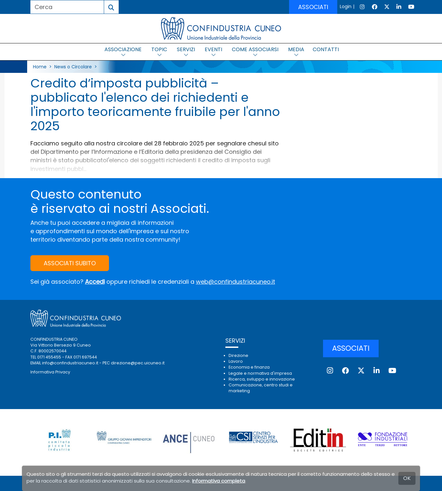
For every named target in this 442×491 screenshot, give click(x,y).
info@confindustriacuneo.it (70, 363)
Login (345, 6)
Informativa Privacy (50, 372)
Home (40, 66)
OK (407, 478)
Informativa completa (218, 480)
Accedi (95, 282)
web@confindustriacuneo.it (235, 282)
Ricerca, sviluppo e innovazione (262, 379)
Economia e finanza (249, 367)
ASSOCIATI (313, 7)
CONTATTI (326, 49)
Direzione (238, 355)
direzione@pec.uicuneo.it (138, 363)
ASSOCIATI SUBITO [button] (70, 263)
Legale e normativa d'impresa (260, 373)
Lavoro (236, 361)
